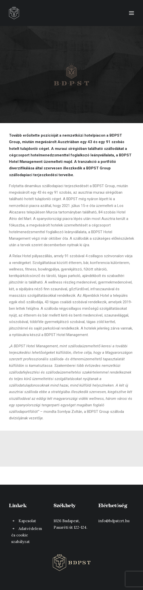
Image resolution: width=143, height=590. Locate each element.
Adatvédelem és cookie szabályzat (26, 535)
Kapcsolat (27, 520)
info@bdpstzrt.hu (113, 520)
